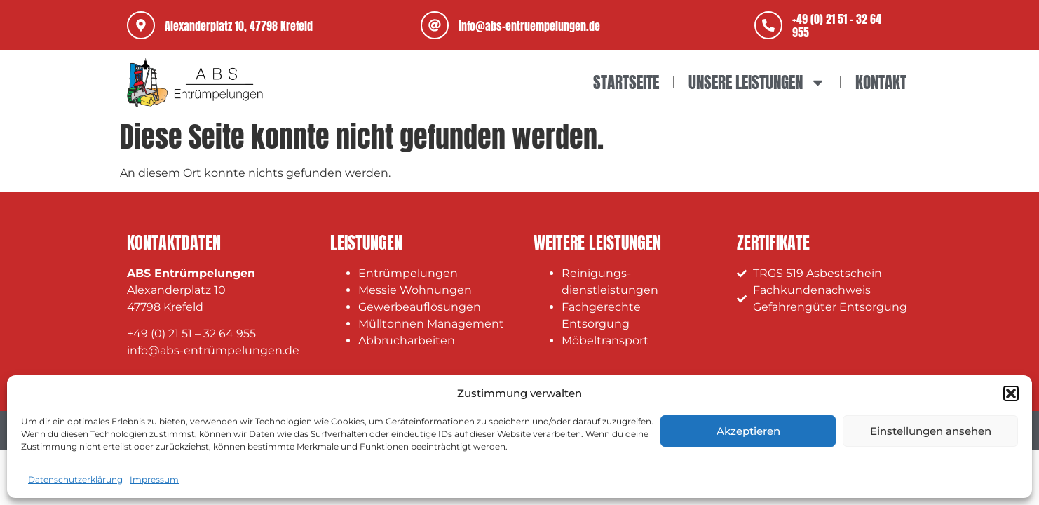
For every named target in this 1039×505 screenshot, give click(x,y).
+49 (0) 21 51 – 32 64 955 (191, 333)
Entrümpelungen (408, 273)
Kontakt (880, 82)
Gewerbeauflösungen (419, 307)
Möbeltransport (605, 340)
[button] (1011, 393)
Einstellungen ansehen (930, 431)
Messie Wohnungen (415, 290)
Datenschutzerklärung (75, 479)
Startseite (626, 82)
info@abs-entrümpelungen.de (213, 350)
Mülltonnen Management (431, 323)
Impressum (154, 479)
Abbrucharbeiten (406, 340)
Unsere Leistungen (757, 82)
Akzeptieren (748, 431)
